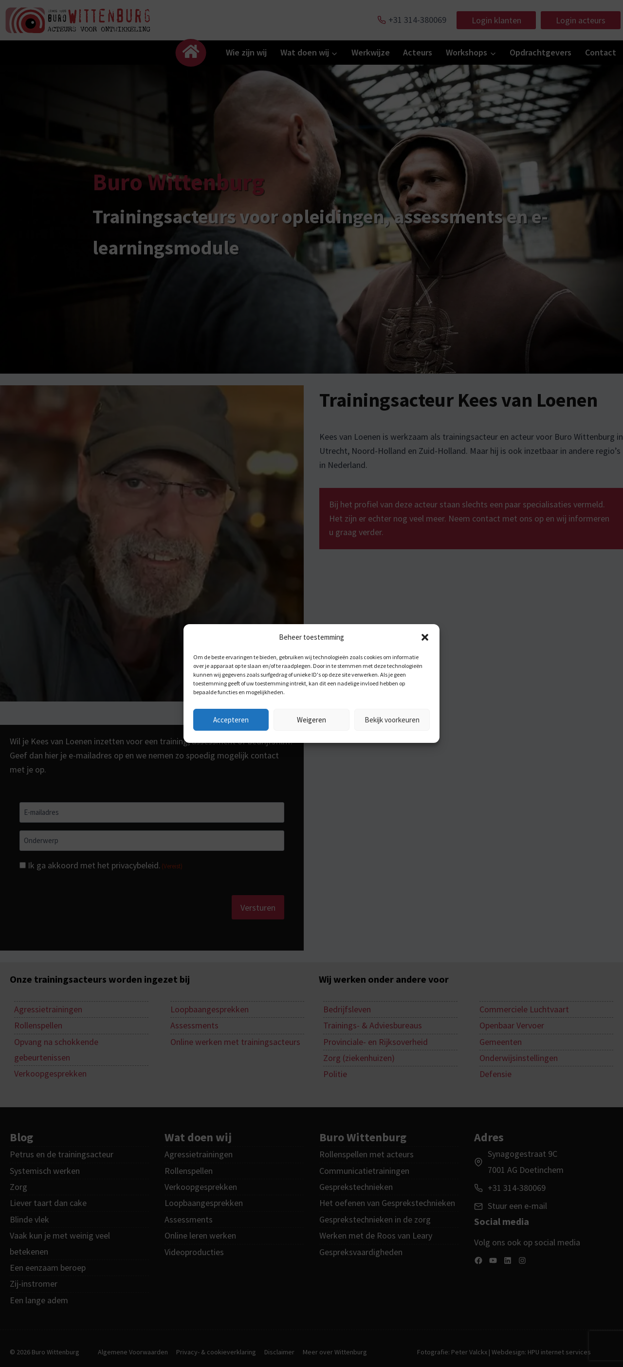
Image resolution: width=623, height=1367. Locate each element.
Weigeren (311, 719)
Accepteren (231, 719)
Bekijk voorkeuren (392, 719)
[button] (425, 637)
